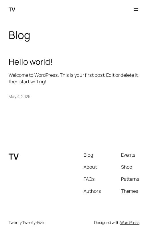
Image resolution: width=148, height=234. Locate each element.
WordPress (129, 222)
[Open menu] (136, 9)
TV (12, 9)
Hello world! (31, 61)
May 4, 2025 (19, 96)
